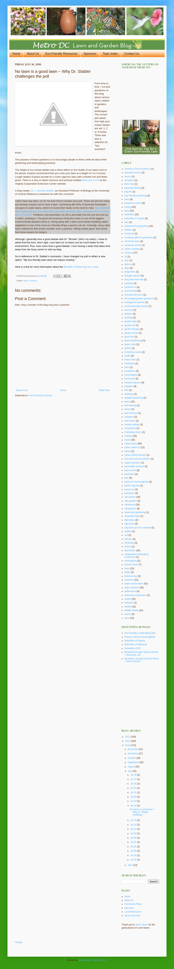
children (128, 230)
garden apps (130, 321)
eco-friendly (130, 291)
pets (126, 478)
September (133, 762)
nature (127, 451)
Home (16, 53)
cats (126, 222)
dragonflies (129, 271)
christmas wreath (132, 245)
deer (126, 260)
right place (129, 520)
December (133, 749)
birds (126, 210)
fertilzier (128, 314)
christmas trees (132, 241)
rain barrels (130, 497)
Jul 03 (133, 855)
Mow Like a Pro (90, 180)
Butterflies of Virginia (134, 640)
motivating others (132, 432)
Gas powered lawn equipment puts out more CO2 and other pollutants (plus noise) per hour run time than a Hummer (62, 211)
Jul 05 (133, 851)
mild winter (129, 420)
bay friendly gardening (135, 195)
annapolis (129, 180)
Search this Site (132, 915)
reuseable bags (132, 516)
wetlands (128, 602)
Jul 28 (133, 775)
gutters (127, 348)
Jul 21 (133, 792)
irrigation (128, 386)
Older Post (104, 390)
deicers (128, 264)
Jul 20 (133, 796)
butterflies (129, 214)
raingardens (130, 508)
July (130, 771)
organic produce (132, 462)
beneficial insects (132, 203)
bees (126, 199)
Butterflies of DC (132, 648)
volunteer (129, 580)
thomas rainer (131, 564)
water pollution (131, 587)
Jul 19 (133, 801)
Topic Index (110, 53)
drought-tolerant (132, 275)
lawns (26, 280)
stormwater (129, 550)
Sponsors (90, 53)
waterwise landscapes (135, 595)
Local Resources (132, 911)
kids (126, 390)
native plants (130, 443)
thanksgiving (130, 560)
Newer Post (22, 390)
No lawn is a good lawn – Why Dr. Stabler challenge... (142, 812)
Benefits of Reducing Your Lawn (81, 266)
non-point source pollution (137, 458)
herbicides (129, 363)
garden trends (131, 333)
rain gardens (130, 501)
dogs (126, 268)
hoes (126, 367)
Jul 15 (133, 820)
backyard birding (132, 188)
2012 (128, 736)
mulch (127, 440)
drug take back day (133, 279)
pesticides (129, 474)
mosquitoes (130, 428)
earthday (128, 283)
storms (127, 546)
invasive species (132, 382)
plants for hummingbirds (136, 481)
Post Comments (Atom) (40, 395)
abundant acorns (132, 172)
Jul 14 (133, 824)
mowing (33, 280)
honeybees (129, 371)
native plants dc (132, 447)
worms (127, 614)
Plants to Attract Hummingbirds (139, 637)
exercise (128, 310)
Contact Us (131, 53)
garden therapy (132, 329)
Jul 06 (133, 846)
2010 (128, 745)
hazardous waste (132, 352)
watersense (130, 591)
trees (126, 568)
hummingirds (130, 375)
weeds (127, 599)
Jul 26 (133, 783)
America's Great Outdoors (137, 169)
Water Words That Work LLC (93, 960)
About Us (33, 53)
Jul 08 (133, 837)
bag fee (128, 191)
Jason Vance (141, 924)
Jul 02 (133, 859)
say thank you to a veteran (137, 527)
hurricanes (129, 378)
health (127, 356)
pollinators (129, 493)
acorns (127, 176)
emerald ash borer (133, 294)
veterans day (130, 576)
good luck (129, 336)
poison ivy (129, 489)
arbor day (129, 184)
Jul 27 (133, 779)
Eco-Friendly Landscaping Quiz (140, 633)
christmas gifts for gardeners (138, 237)
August (131, 766)
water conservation (133, 583)
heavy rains (130, 359)
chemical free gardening (136, 226)
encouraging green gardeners (139, 298)
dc (125, 256)
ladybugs (128, 394)
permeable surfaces (134, 466)
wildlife (127, 606)
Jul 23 (133, 788)
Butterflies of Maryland (135, 644)
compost (128, 252)
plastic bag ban (132, 485)
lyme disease (131, 413)
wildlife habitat (131, 610)
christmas (129, 233)
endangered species (134, 302)
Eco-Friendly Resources (61, 53)
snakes (128, 531)
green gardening (132, 340)
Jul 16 (133, 805)
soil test (128, 539)
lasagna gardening (133, 397)
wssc (126, 618)
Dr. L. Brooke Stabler (42, 190)
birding (127, 207)
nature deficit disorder (135, 455)
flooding (128, 317)
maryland (129, 417)
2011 (128, 741)
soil (126, 535)
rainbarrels (129, 504)
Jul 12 (133, 829)
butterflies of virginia (134, 218)
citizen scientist (132, 249)
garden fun (129, 325)
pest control (130, 470)
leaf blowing (130, 405)
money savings (131, 424)
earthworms (130, 287)
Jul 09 (133, 833)
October (132, 758)
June (130, 865)
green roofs (130, 344)
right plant (129, 523)
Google (18, 942)
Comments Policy (133, 904)
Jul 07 (133, 842)
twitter (127, 572)
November (133, 753)
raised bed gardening (135, 512)
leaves (127, 409)
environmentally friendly (136, 306)
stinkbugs (129, 542)
